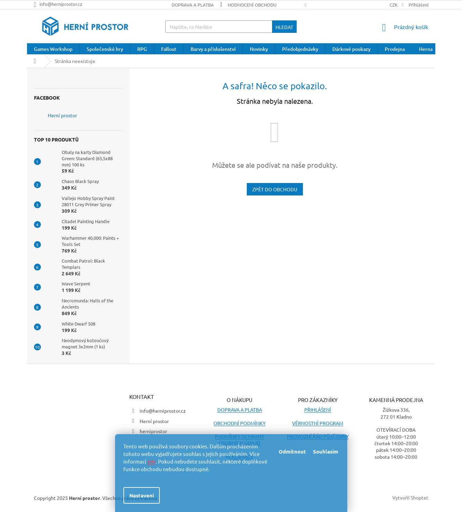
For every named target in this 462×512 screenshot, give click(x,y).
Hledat (284, 27)
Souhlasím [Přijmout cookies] (325, 451)
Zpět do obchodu (274, 189)
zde (151, 461)
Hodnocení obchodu (252, 5)
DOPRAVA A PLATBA (239, 409)
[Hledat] (231, 26)
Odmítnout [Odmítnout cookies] (292, 451)
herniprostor (153, 431)
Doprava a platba (193, 5)
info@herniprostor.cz (163, 411)
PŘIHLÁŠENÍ (317, 409)
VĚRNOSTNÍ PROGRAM (317, 423)
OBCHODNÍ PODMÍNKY (239, 423)
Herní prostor (62, 115)
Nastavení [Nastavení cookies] (141, 495)
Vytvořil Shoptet (410, 497)
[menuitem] (53, 49)
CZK (394, 5)
